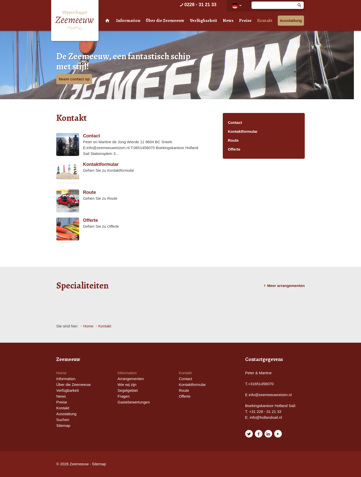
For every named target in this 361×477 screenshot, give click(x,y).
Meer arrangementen (283, 285)
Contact (235, 122)
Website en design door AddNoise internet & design (193, 464)
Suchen (62, 419)
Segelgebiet (128, 390)
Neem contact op (74, 79)
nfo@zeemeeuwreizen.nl (270, 395)
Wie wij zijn (127, 384)
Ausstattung (291, 20)
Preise (245, 20)
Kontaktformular (243, 131)
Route (233, 140)
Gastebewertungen (134, 402)
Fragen (124, 396)
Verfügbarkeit (203, 20)
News (228, 20)
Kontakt (264, 20)
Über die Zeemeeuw (165, 20)
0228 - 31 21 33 (197, 4)
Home (61, 373)
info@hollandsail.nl (266, 417)
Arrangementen (131, 379)
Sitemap (63, 425)
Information (128, 20)
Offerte (234, 149)
